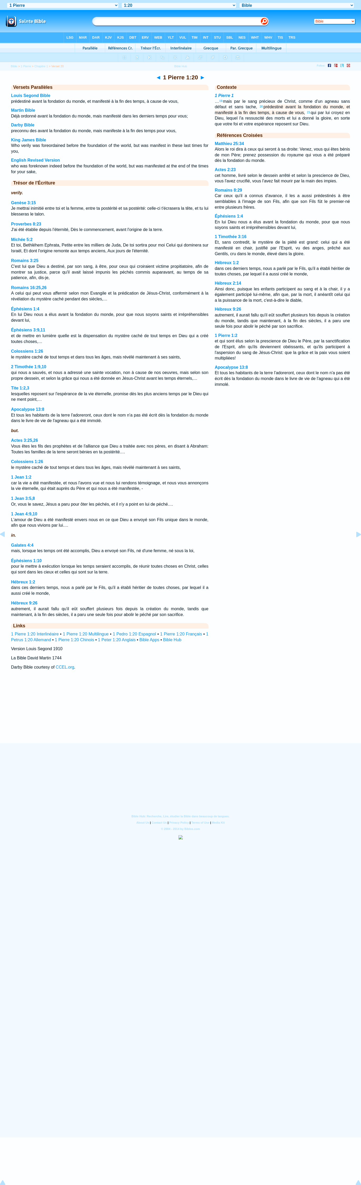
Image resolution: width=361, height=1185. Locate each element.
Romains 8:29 (228, 190)
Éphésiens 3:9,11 (28, 330)
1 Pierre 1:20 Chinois (74, 640)
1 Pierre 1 (224, 95)
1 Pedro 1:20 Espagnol (134, 634)
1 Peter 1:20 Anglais (117, 640)
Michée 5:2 (22, 239)
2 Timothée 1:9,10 (28, 367)
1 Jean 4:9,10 (24, 514)
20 (261, 106)
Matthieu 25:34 (229, 143)
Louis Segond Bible (30, 95)
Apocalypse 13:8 (27, 409)
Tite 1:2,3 (20, 388)
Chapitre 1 (41, 66)
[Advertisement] (180, 711)
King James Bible (28, 140)
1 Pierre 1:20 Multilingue (86, 634)
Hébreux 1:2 (23, 582)
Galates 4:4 (22, 545)
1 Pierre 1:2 (226, 335)
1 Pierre (26, 66)
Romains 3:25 (24, 260)
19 (220, 100)
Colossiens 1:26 (27, 351)
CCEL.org (65, 667)
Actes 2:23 (225, 169)
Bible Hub (172, 640)
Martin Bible (23, 110)
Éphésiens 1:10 (26, 560)
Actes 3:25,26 (24, 440)
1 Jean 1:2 (21, 477)
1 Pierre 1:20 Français (181, 634)
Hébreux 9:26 (24, 603)
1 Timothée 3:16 (231, 236)
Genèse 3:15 (23, 203)
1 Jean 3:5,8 (23, 498)
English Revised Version (35, 160)
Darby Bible (22, 125)
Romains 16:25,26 (29, 287)
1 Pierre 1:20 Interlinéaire (35, 634)
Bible (14, 66)
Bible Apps (149, 640)
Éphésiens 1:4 (25, 309)
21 (308, 112)
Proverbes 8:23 (26, 224)
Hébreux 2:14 (228, 283)
